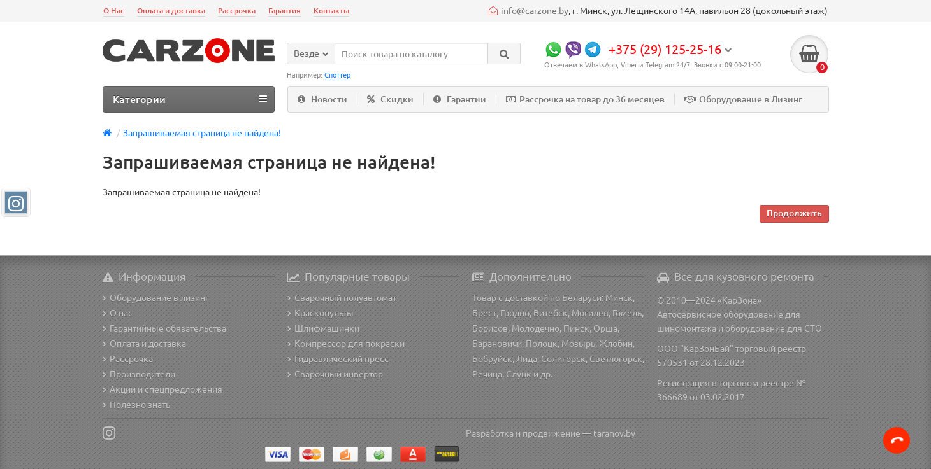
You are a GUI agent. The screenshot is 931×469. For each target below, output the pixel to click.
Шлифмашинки (323, 327)
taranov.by (614, 432)
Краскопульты (320, 312)
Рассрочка (237, 10)
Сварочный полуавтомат (341, 297)
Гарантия (284, 10)
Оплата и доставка (171, 10)
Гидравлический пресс (338, 358)
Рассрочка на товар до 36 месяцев (585, 99)
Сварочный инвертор (335, 373)
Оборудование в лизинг (156, 297)
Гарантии (459, 99)
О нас (118, 312)
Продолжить (794, 213)
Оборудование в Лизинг (743, 99)
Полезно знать (136, 404)
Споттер (337, 74)
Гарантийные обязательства (164, 327)
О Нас (113, 10)
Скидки (390, 99)
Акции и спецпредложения (162, 389)
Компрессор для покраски (346, 343)
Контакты (331, 10)
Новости (322, 99)
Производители (139, 373)
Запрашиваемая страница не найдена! (202, 132)
